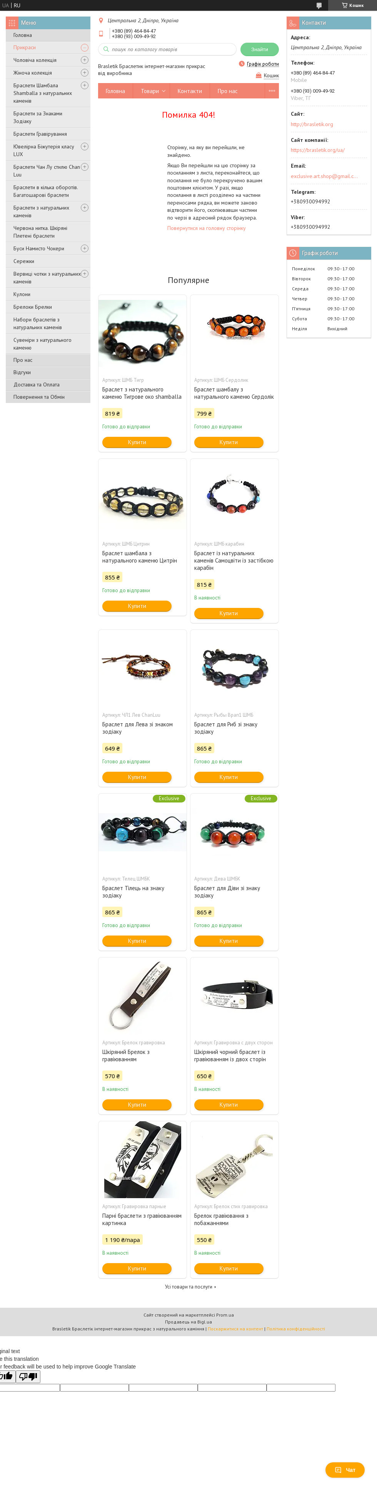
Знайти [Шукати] (259, 49)
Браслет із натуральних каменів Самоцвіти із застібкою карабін (234, 560)
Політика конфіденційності (296, 1329)
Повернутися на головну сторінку (206, 228)
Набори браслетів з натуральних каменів (37, 323)
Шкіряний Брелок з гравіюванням (126, 1055)
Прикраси (24, 47)
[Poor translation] (28, 1376)
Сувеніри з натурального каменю (42, 343)
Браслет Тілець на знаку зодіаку (133, 891)
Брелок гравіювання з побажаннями (221, 1219)
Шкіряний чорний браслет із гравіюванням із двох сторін (230, 1055)
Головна (22, 35)
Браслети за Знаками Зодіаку (37, 117)
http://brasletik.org (312, 124)
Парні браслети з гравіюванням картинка (142, 1219)
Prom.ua (225, 1315)
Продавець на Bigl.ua (188, 1322)
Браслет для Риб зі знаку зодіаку (225, 728)
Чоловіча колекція (35, 60)
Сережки (23, 261)
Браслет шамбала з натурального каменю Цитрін (139, 556)
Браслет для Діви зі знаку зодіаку (227, 891)
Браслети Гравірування (40, 133)
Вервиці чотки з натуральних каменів (47, 277)
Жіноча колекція (32, 72)
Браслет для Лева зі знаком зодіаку (137, 728)
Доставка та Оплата (36, 384)
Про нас (22, 359)
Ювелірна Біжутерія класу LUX (43, 150)
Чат (345, 1470)
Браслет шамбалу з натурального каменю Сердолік (234, 393)
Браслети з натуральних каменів (41, 211)
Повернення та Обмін (39, 396)
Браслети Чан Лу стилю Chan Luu (46, 170)
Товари (150, 91)
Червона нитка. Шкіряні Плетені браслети (40, 232)
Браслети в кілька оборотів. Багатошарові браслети (45, 191)
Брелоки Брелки (32, 306)
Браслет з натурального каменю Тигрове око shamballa (142, 393)
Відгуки (22, 372)
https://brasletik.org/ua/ (318, 150)
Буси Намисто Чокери (38, 248)
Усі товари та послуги (188, 1286)
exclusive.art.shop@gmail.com (324, 176)
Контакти (190, 91)
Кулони (21, 294)
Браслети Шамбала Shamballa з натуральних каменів (42, 93)
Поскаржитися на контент (235, 1329)
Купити (137, 442)
